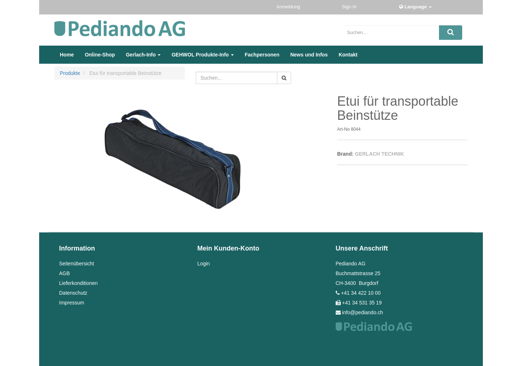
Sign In (350, 6)
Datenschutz (73, 293)
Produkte (70, 73)
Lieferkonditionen (78, 283)
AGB (64, 273)
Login (203, 263)
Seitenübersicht (76, 263)
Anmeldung (288, 6)
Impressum (71, 303)
